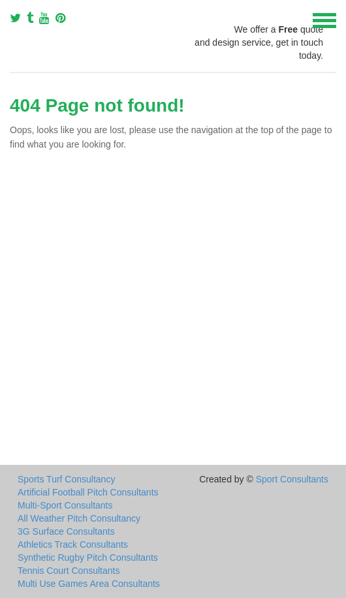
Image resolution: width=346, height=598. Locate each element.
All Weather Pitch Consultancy (79, 518)
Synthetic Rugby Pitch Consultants (88, 557)
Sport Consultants (292, 479)
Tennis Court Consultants (68, 570)
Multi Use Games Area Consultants (89, 583)
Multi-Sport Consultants (65, 505)
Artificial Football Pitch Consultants (88, 492)
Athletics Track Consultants (73, 544)
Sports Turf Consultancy (66, 479)
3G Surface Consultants (66, 531)
